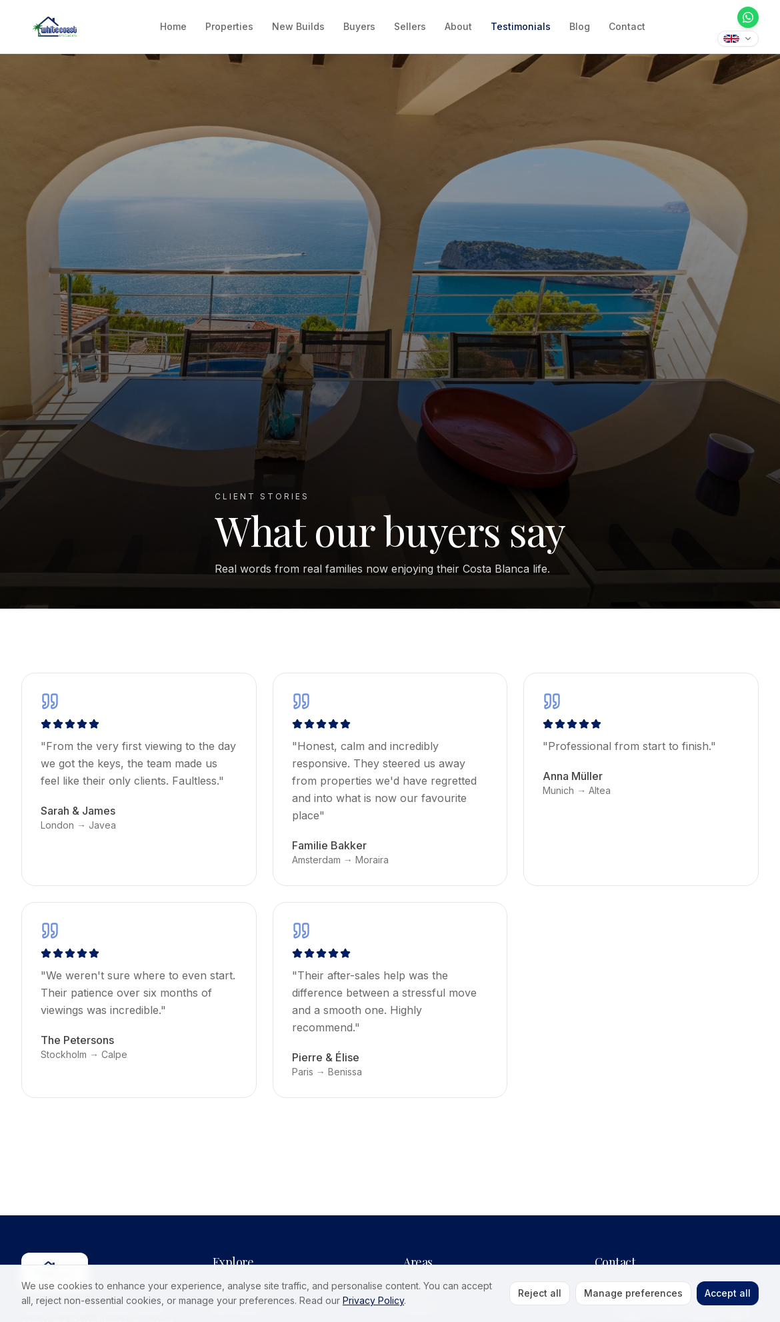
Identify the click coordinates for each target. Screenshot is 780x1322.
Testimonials (521, 26)
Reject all (539, 1293)
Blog (579, 26)
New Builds (298, 26)
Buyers (359, 26)
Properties (229, 26)
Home (173, 26)
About (458, 26)
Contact (627, 26)
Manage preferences (633, 1293)
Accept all (728, 1293)
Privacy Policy (373, 1300)
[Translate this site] (738, 39)
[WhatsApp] (748, 17)
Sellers (410, 26)
